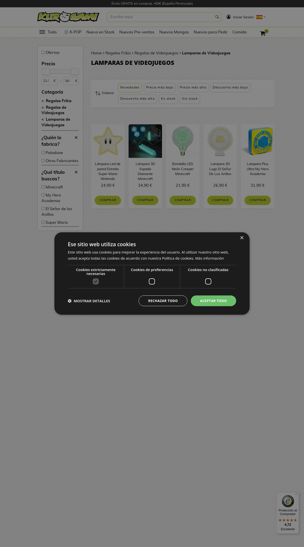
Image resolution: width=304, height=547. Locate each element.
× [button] (241, 238)
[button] (89, 301)
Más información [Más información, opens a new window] (209, 258)
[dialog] (152, 273)
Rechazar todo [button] (163, 300)
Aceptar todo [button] (213, 300)
